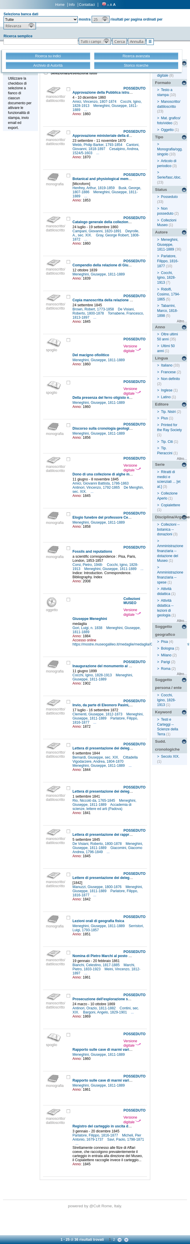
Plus (164, 418)
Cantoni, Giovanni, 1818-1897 (105, 147)
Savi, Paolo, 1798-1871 (125, 1139)
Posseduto (169, 197)
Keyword (163, 712)
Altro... (182, 321)
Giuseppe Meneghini (89, 619)
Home (60, 5)
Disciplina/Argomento (171, 517)
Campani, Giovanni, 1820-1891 (97, 231)
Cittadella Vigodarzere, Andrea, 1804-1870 (105, 759)
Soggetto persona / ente (168, 684)
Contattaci (87, 5)
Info (72, 5)
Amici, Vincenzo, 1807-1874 (95, 102)
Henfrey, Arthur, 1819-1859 (94, 188)
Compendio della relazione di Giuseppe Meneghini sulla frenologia (128, 265)
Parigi (165, 662)
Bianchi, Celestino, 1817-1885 (96, 965)
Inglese (167, 390)
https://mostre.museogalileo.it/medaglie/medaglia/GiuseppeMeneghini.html (130, 644)
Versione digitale (132, 348)
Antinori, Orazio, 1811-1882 (94, 1008)
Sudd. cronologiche (167, 745)
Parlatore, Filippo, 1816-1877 (95, 1135)
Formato (163, 82)
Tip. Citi (167, 442)
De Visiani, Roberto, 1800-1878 (103, 311)
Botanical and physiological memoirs (103, 179)
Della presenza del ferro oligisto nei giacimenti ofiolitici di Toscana (128, 398)
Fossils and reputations (92, 551)
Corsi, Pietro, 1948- (88, 565)
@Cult (95, 1206)
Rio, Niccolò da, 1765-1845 (94, 800)
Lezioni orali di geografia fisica (98, 921)
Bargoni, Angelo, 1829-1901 (105, 1012)
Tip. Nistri (168, 412)
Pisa (164, 642)
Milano (166, 655)
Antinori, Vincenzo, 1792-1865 (96, 487)
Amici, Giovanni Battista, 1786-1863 (101, 483)
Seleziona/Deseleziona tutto (73, 73)
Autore (161, 232)
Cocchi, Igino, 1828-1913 (92, 675)
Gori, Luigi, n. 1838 (87, 628)
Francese (168, 372)
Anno (160, 327)
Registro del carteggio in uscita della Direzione (111, 1126)
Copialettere (170, 505)
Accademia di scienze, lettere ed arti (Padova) (101, 807)
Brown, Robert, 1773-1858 (93, 309)
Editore (161, 404)
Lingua (161, 358)
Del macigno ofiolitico (90, 355)
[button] (101, 19)
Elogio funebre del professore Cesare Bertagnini (113, 517)
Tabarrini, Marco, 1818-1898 (167, 311)
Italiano (167, 365)
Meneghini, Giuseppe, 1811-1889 (99, 274)
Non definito (170, 379)
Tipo (159, 137)
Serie (160, 464)
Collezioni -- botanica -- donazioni (168, 529)
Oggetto (167, 130)
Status (161, 189)
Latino (166, 397)
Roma (166, 669)
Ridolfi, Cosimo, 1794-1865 (168, 294)
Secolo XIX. (170, 756)
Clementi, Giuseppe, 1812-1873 (97, 714)
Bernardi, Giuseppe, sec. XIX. (96, 757)
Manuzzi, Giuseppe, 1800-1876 (97, 887)
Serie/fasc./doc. (169, 177)
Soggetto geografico (165, 630)
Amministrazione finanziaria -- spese (170, 577)
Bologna (167, 648)
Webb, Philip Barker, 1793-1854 (97, 145)
